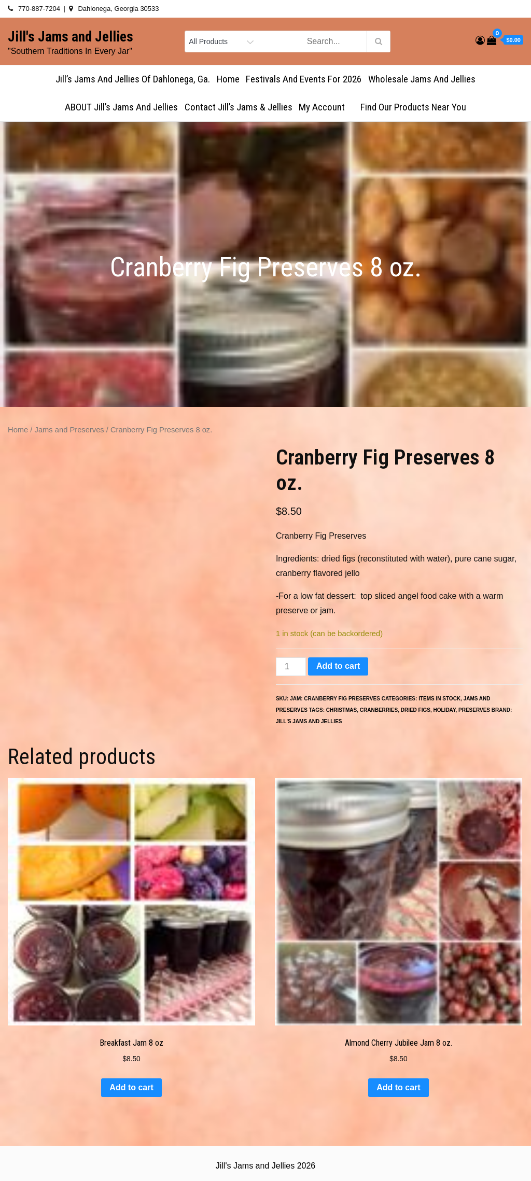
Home (228, 79)
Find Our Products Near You (413, 107)
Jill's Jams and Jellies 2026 (265, 1165)
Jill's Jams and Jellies (70, 37)
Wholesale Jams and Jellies (422, 79)
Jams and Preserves (69, 430)
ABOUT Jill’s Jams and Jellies (121, 107)
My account (326, 107)
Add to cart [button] (131, 1087)
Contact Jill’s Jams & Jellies (238, 107)
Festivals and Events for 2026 (303, 79)
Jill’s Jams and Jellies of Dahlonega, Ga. (132, 79)
